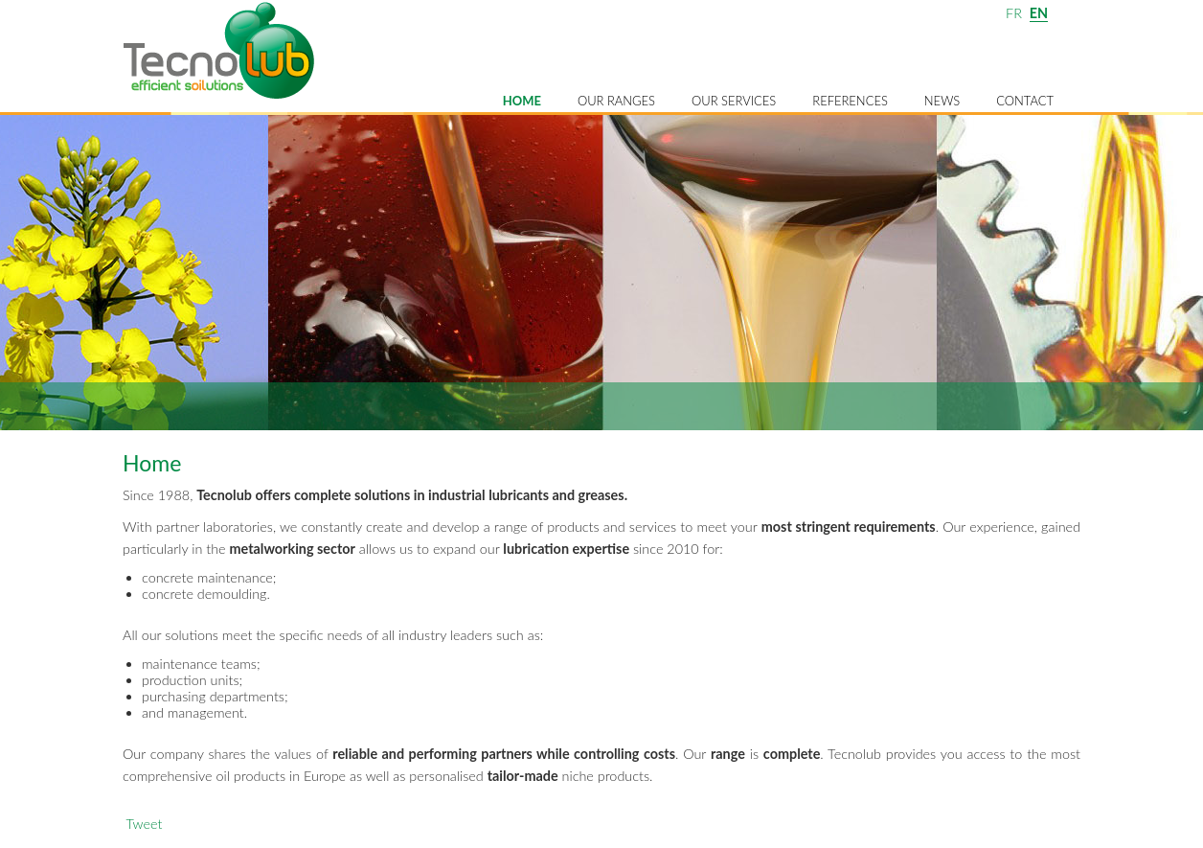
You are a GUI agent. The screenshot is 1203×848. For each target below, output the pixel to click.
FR (1014, 13)
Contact (1025, 100)
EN (1039, 13)
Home (522, 100)
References (850, 100)
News (942, 100)
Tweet (143, 823)
